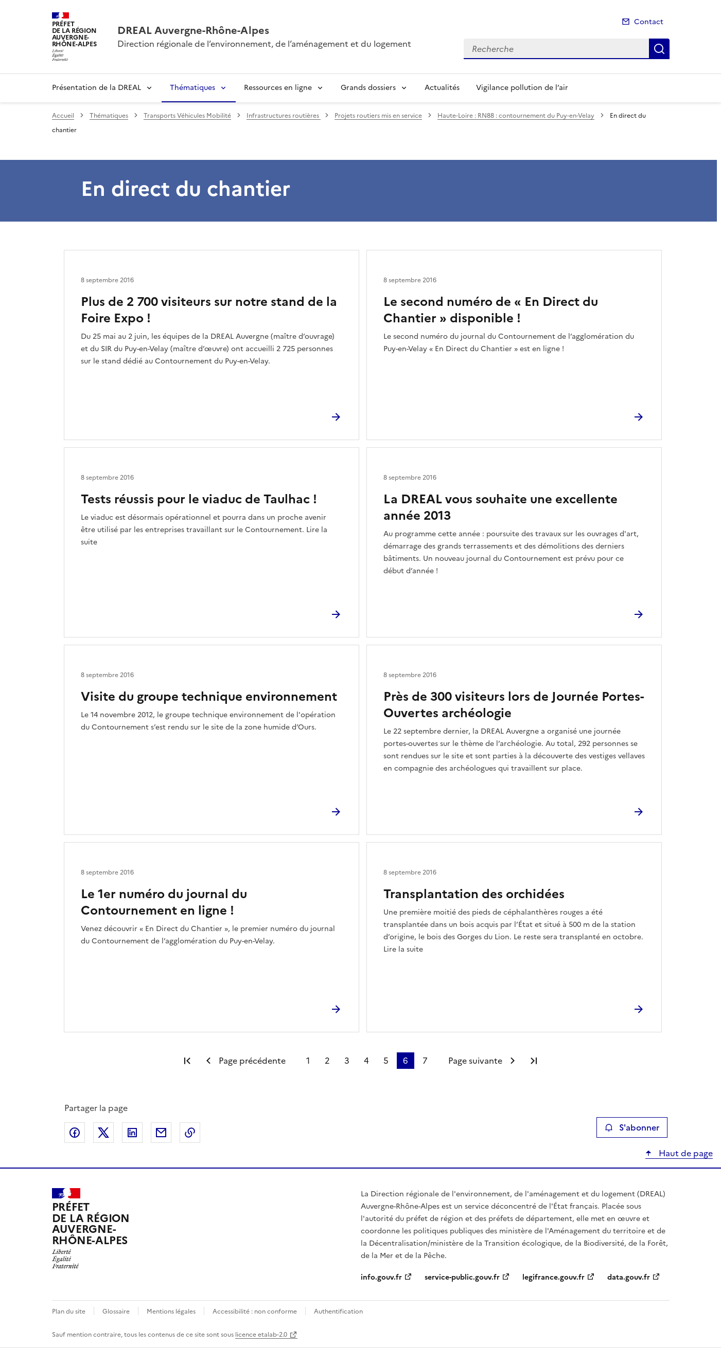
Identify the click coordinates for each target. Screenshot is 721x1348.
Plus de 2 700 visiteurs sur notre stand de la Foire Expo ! (209, 310)
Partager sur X (103, 1132)
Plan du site (68, 1311)
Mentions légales (171, 1311)
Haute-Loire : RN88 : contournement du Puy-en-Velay (515, 115)
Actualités (442, 87)
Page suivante (475, 1060)
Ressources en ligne (278, 87)
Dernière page (533, 1060)
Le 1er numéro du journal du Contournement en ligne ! (164, 902)
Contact (648, 21)
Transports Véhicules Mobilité (187, 115)
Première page (187, 1060)
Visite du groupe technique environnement (209, 696)
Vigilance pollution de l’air (522, 87)
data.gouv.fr (628, 1277)
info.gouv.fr (381, 1277)
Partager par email (161, 1132)
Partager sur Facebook (74, 1132)
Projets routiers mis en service (378, 115)
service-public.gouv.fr (462, 1277)
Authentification (338, 1311)
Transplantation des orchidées (474, 894)
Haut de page (685, 1153)
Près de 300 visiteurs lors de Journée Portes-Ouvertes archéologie (513, 704)
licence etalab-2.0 (261, 1334)
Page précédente (252, 1060)
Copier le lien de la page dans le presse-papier (190, 1132)
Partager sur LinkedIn (132, 1132)
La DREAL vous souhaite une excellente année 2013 (500, 507)
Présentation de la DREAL (96, 87)
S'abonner (632, 1127)
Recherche (659, 49)
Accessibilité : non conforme (255, 1311)
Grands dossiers (368, 87)
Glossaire (116, 1311)
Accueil (63, 115)
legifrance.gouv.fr (553, 1277)
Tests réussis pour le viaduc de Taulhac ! (199, 499)
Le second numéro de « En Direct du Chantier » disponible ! (490, 310)
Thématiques (192, 87)
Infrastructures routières (284, 115)
